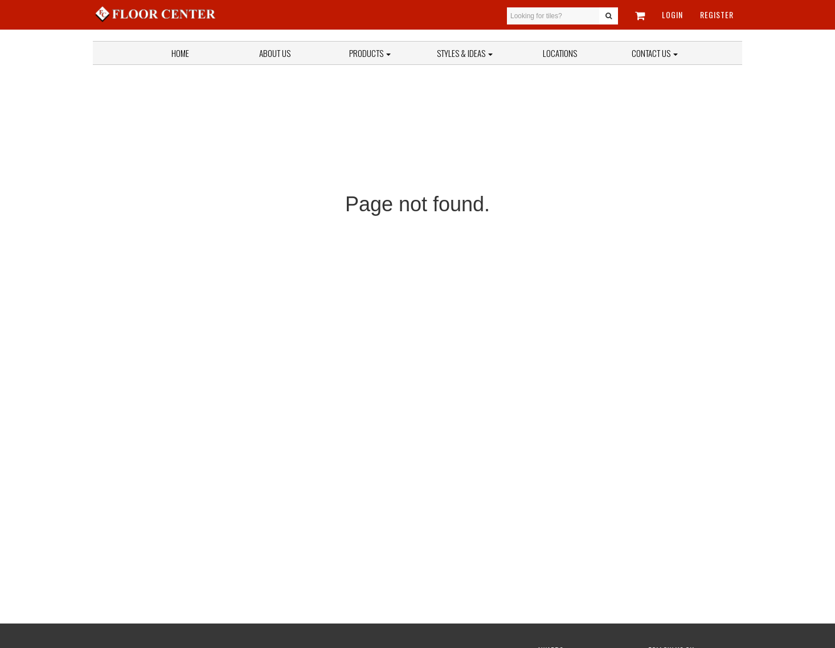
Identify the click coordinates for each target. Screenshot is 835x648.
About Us (274, 53)
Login (672, 14)
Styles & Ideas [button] (465, 53)
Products (370, 53)
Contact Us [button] (655, 53)
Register (717, 14)
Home (180, 53)
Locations (560, 53)
